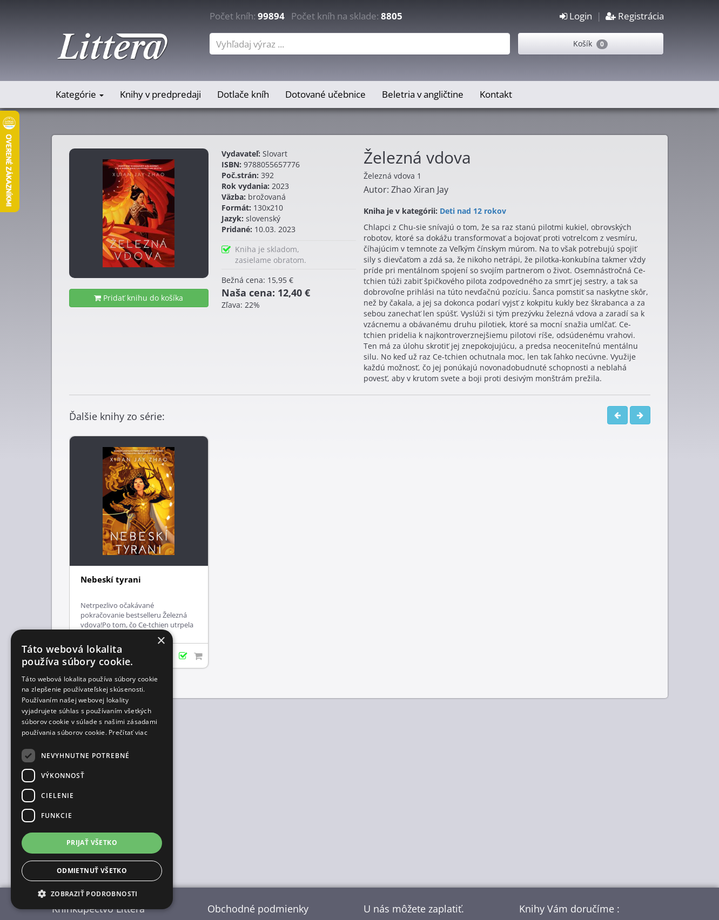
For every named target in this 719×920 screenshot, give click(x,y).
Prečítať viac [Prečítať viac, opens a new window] (128, 732)
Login (576, 16)
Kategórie (80, 94)
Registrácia (635, 16)
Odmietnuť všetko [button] (92, 870)
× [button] (161, 641)
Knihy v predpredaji (160, 94)
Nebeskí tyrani (110, 579)
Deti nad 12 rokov (473, 211)
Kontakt (496, 94)
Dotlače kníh (243, 94)
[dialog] (92, 769)
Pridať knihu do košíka (138, 298)
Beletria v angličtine (422, 94)
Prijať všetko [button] (91, 842)
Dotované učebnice (325, 94)
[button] (92, 893)
